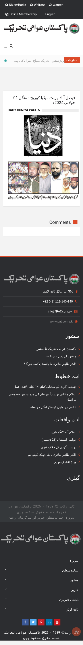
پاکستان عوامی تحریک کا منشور (56, 348)
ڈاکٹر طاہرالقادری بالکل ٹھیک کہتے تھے (51, 454)
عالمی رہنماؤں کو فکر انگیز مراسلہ (53, 407)
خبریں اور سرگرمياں (31, 517)
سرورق (70, 517)
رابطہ (12, 517)
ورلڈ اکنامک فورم (65, 462)
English (50, 14)
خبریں (41, 589)
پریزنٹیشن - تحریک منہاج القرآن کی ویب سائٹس (32, 60)
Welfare (37, 5)
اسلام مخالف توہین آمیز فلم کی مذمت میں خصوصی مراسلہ (42, 396)
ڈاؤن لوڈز (41, 609)
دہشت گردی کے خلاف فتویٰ (58, 447)
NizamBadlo (15, 5)
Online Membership (21, 14)
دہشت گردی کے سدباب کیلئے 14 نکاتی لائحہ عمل (45, 386)
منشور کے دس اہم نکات (61, 356)
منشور (41, 579)
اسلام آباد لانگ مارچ (63, 432)
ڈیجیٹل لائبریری (41, 599)
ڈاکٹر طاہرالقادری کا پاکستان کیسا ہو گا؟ (50, 364)
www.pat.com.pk (63, 321)
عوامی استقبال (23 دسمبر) (59, 439)
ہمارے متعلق (54, 517)
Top (76, 631)
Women (56, 5)
